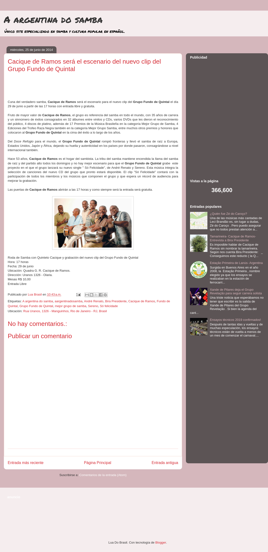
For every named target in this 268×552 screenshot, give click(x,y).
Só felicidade (109, 306)
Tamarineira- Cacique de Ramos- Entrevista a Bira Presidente (233, 238)
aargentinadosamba (68, 301)
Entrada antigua (165, 463)
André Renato (93, 301)
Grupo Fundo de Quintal (36, 306)
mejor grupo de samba (70, 306)
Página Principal (97, 463)
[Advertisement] (52, 115)
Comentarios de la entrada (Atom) (103, 475)
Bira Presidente (116, 301)
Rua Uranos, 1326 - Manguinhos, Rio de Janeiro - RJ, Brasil (65, 311)
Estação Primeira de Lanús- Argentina (236, 263)
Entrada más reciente (25, 463)
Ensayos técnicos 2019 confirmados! (235, 320)
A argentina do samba (53, 19)
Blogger (160, 542)
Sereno (93, 306)
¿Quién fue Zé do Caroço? (228, 213)
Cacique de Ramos (141, 301)
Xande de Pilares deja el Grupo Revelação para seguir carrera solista (236, 291)
